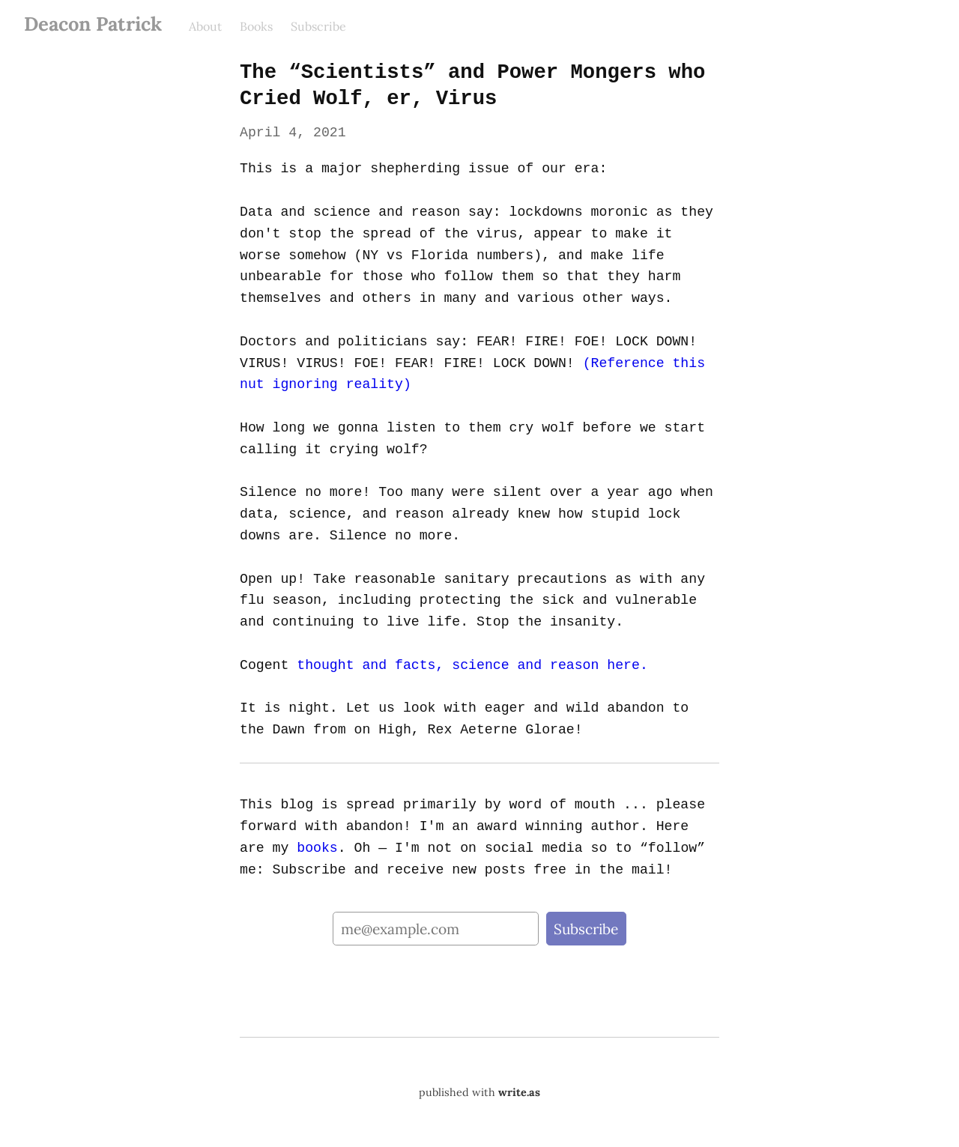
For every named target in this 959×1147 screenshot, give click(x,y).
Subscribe (318, 26)
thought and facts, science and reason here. (469, 665)
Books (256, 26)
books (284, 848)
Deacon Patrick (93, 23)
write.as (519, 1092)
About (205, 26)
